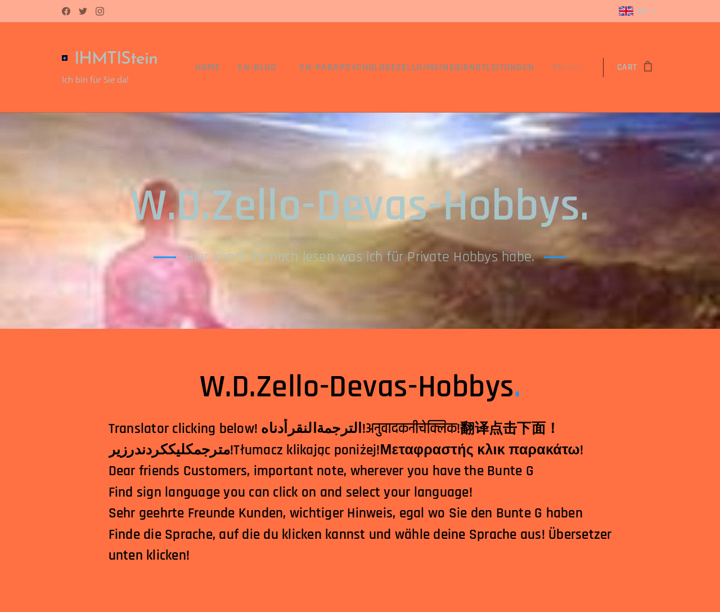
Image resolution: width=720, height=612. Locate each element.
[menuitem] (238, 67)
